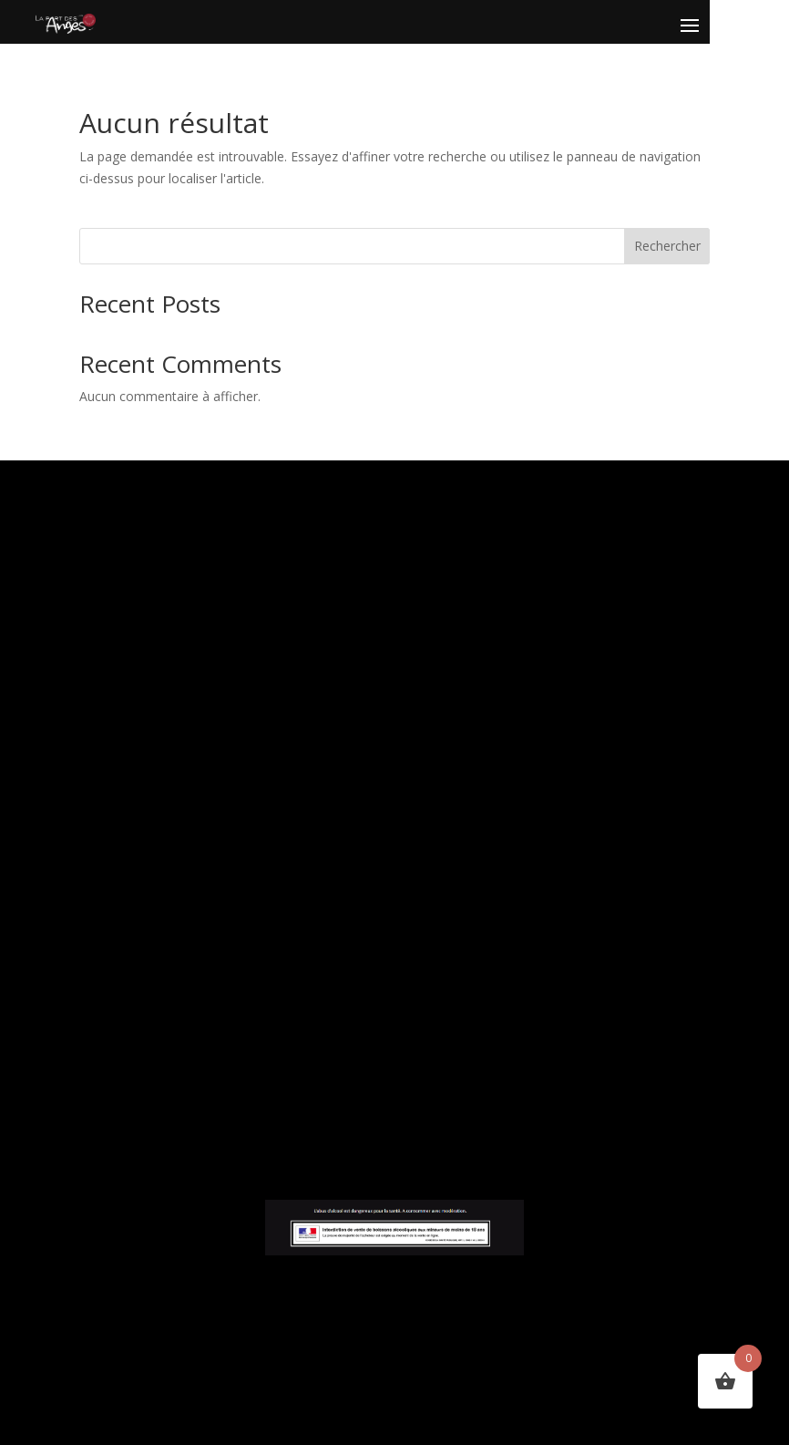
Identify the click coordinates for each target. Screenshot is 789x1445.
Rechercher (667, 245)
